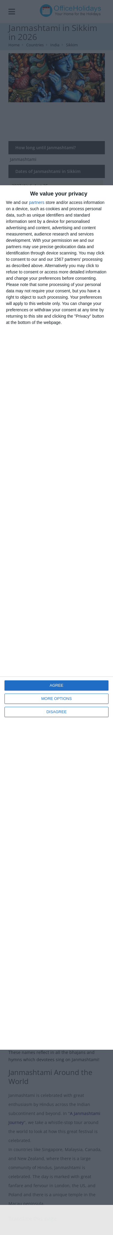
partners (36, 202)
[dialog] (56, 617)
